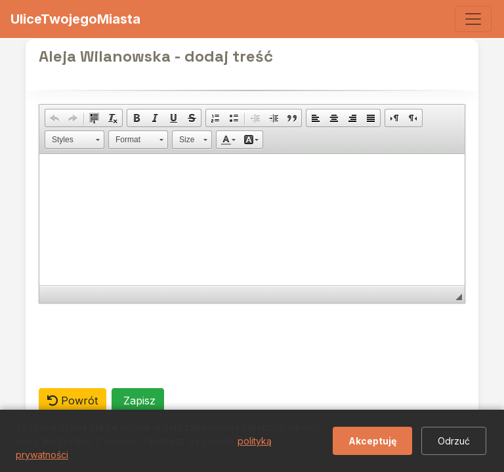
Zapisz (138, 400)
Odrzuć (454, 440)
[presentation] (138, 345)
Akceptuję (372, 440)
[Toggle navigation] (473, 19)
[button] (54, 118)
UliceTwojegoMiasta (75, 19)
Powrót (72, 400)
